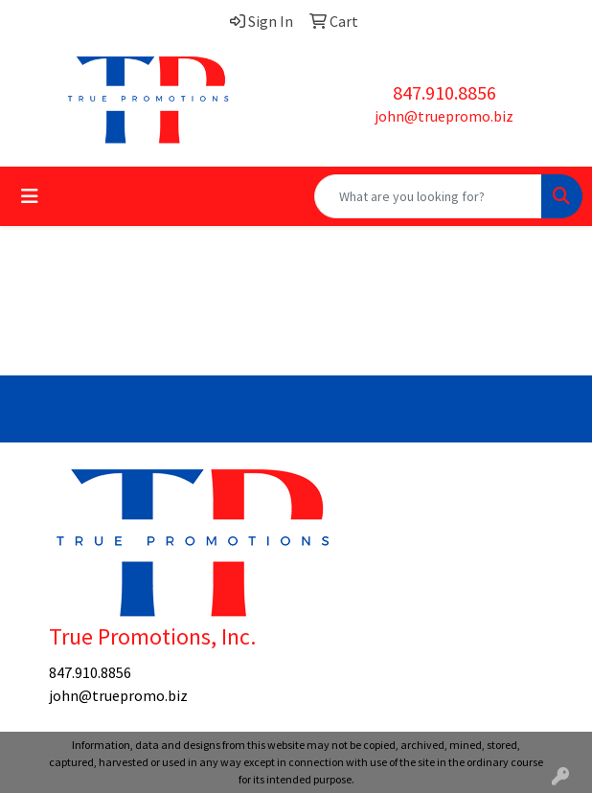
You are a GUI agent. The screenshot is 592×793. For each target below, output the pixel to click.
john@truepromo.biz (444, 115)
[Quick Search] (428, 196)
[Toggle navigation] (30, 196)
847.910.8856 (444, 92)
